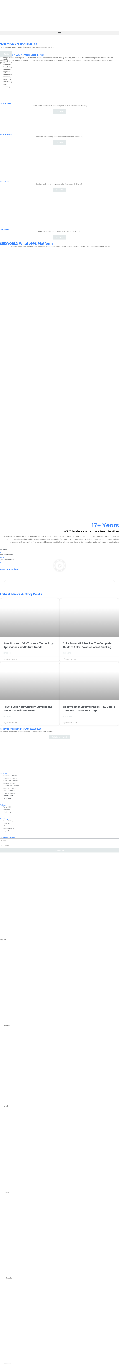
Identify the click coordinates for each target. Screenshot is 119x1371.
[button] (59, 33)
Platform (3, 805)
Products (3, 774)
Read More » (67, 716)
